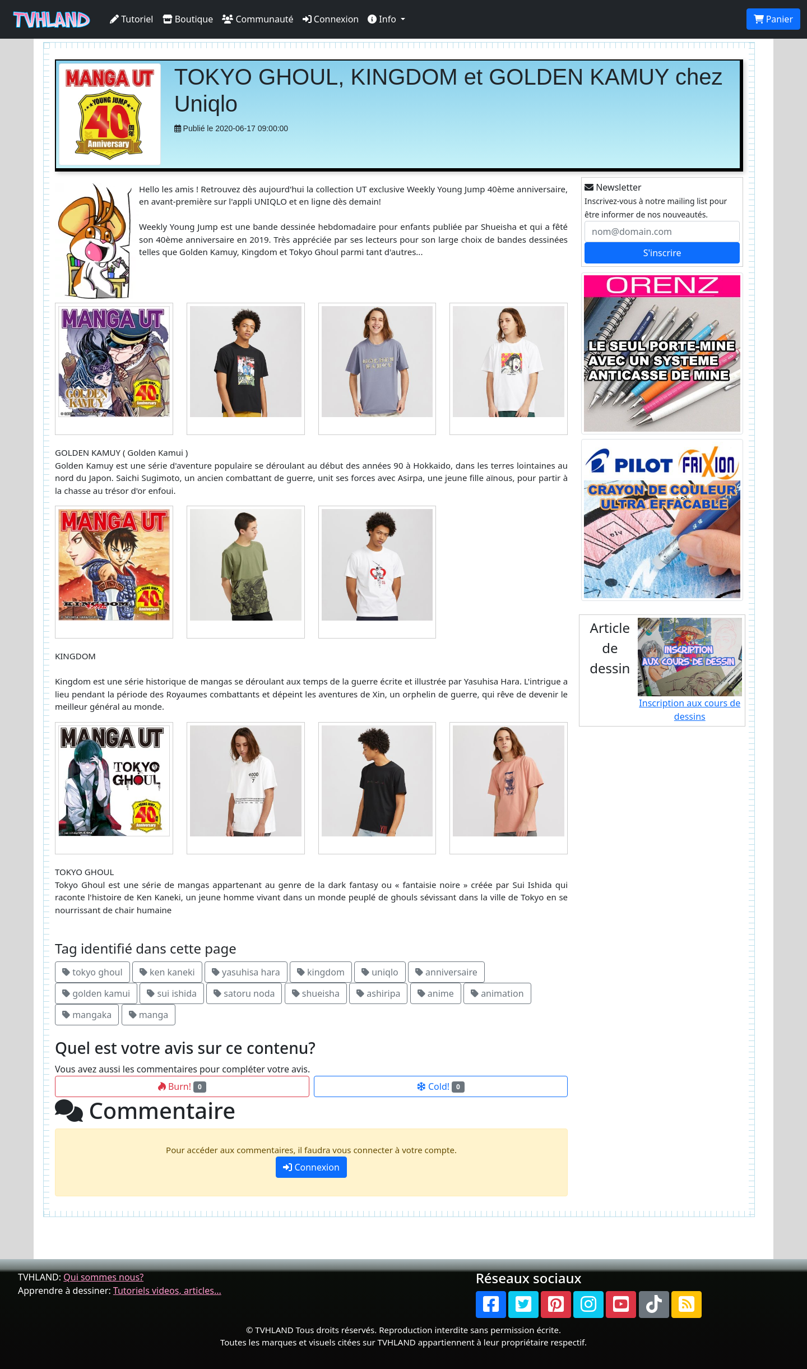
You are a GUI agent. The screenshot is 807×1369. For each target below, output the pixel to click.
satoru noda (244, 993)
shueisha (316, 993)
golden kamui (96, 993)
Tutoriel (132, 19)
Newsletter (613, 187)
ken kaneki (167, 972)
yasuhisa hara (246, 972)
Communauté (257, 19)
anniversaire (446, 972)
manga (149, 1015)
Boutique (188, 19)
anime (436, 993)
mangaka (87, 1015)
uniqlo (379, 972)
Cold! (441, 1086)
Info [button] (383, 19)
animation (497, 993)
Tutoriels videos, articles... (167, 1290)
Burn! (182, 1086)
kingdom (321, 972)
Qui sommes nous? (103, 1277)
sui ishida (172, 993)
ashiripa (378, 993)
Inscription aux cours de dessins (690, 670)
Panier (773, 19)
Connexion (331, 19)
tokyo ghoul (92, 972)
